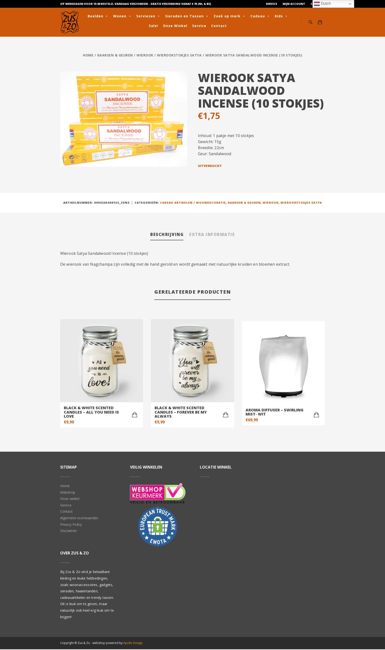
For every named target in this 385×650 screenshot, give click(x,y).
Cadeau (260, 16)
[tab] (162, 235)
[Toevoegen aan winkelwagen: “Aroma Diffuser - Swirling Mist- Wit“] (316, 416)
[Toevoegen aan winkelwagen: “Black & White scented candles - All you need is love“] (135, 416)
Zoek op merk (230, 16)
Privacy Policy (71, 525)
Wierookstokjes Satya (179, 55)
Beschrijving (162, 235)
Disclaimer (68, 531)
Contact (219, 25)
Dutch (322, 4)
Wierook (145, 55)
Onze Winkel (175, 25)
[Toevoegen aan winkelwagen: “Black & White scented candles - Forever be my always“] (226, 416)
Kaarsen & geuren (115, 55)
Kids (281, 16)
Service (271, 4)
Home (88, 55)
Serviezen (148, 16)
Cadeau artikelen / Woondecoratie (193, 202)
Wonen (122, 16)
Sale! (153, 25)
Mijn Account (294, 4)
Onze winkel (69, 499)
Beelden (98, 16)
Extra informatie (215, 235)
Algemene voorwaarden (79, 518)
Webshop (67, 493)
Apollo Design (133, 644)
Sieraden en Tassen (187, 16)
